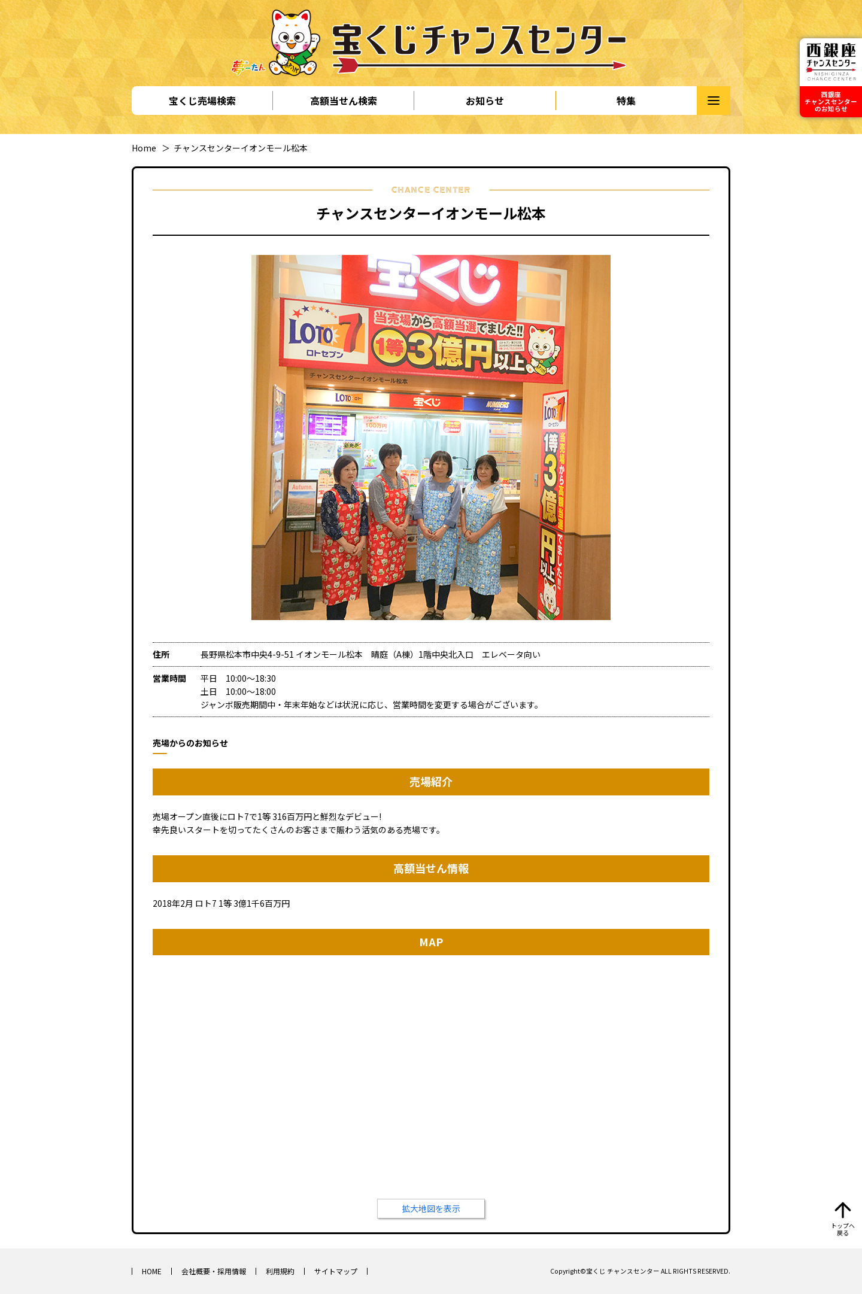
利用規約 (280, 1271)
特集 (626, 100)
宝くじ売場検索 (202, 100)
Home (144, 148)
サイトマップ (335, 1271)
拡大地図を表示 (431, 1208)
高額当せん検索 (343, 100)
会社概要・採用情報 (213, 1271)
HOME (152, 1271)
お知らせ (485, 100)
